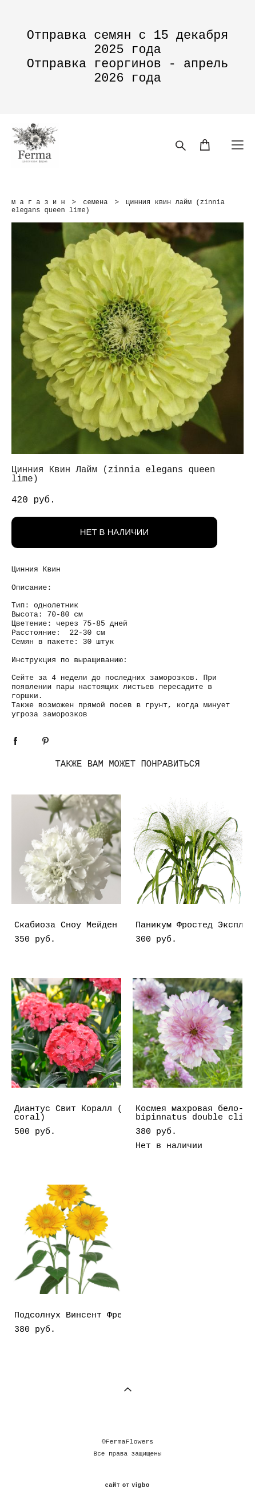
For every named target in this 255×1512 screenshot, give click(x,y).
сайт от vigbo (127, 1485)
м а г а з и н (38, 202)
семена (95, 202)
